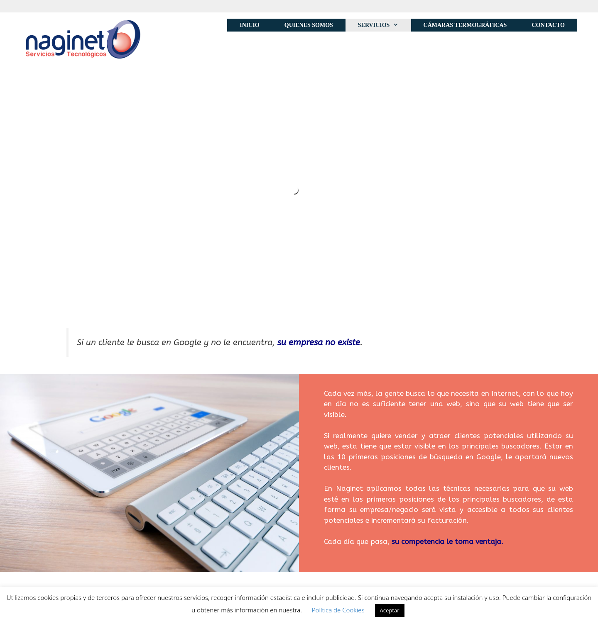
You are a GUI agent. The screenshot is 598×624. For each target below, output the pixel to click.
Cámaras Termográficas (465, 25)
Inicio (249, 25)
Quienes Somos (308, 25)
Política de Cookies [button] (338, 610)
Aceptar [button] (389, 610)
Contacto (548, 25)
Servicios (384, 25)
